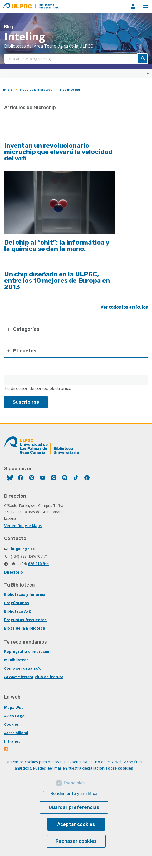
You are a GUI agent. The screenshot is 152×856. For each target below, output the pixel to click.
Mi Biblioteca (16, 659)
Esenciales (74, 782)
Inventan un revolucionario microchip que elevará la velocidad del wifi (58, 151)
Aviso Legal (15, 715)
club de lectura (49, 676)
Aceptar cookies (76, 824)
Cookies (11, 724)
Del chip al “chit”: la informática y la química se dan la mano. (56, 245)
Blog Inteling (70, 89)
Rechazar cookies (76, 841)
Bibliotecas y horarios (24, 594)
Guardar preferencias (74, 807)
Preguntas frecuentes (25, 619)
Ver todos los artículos (124, 307)
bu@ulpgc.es (23, 548)
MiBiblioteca (133, 6)
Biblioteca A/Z (17, 611)
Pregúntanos (16, 602)
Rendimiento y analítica (74, 793)
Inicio (8, 89)
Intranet (12, 741)
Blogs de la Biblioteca (36, 89)
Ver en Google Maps (23, 525)
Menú (146, 6)
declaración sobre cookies (107, 768)
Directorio (13, 572)
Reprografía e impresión (27, 651)
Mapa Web (14, 707)
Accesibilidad (16, 732)
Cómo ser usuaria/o (22, 668)
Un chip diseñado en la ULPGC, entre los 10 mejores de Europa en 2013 (57, 280)
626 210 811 (38, 563)
